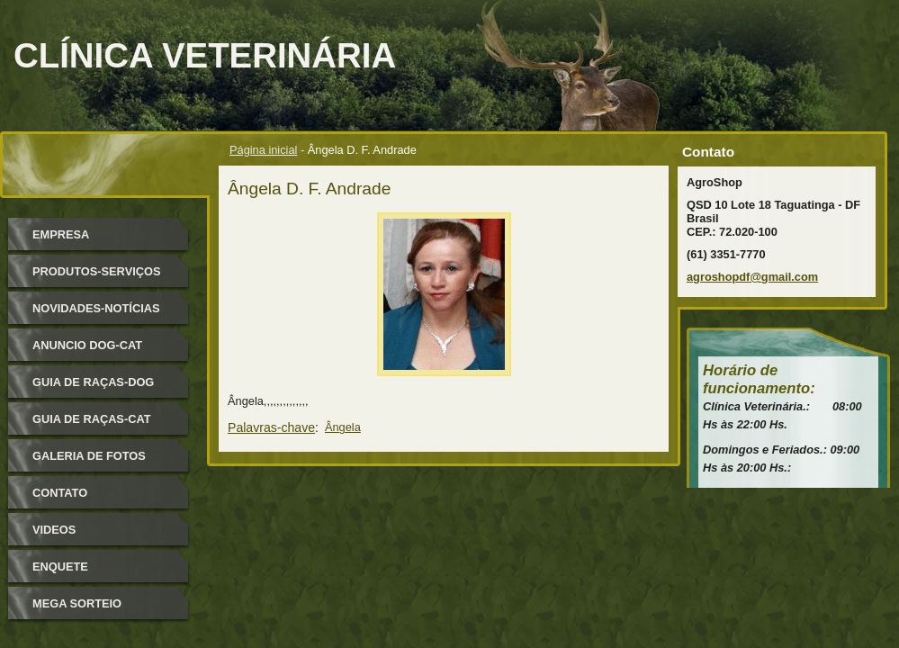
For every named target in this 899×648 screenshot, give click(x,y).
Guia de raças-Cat (91, 419)
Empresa (60, 234)
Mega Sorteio (76, 603)
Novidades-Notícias (95, 308)
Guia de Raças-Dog (93, 382)
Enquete (60, 566)
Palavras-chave (271, 427)
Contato (59, 493)
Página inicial (263, 150)
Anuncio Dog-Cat (87, 345)
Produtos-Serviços (96, 271)
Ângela (343, 427)
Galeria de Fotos (89, 456)
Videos (54, 529)
